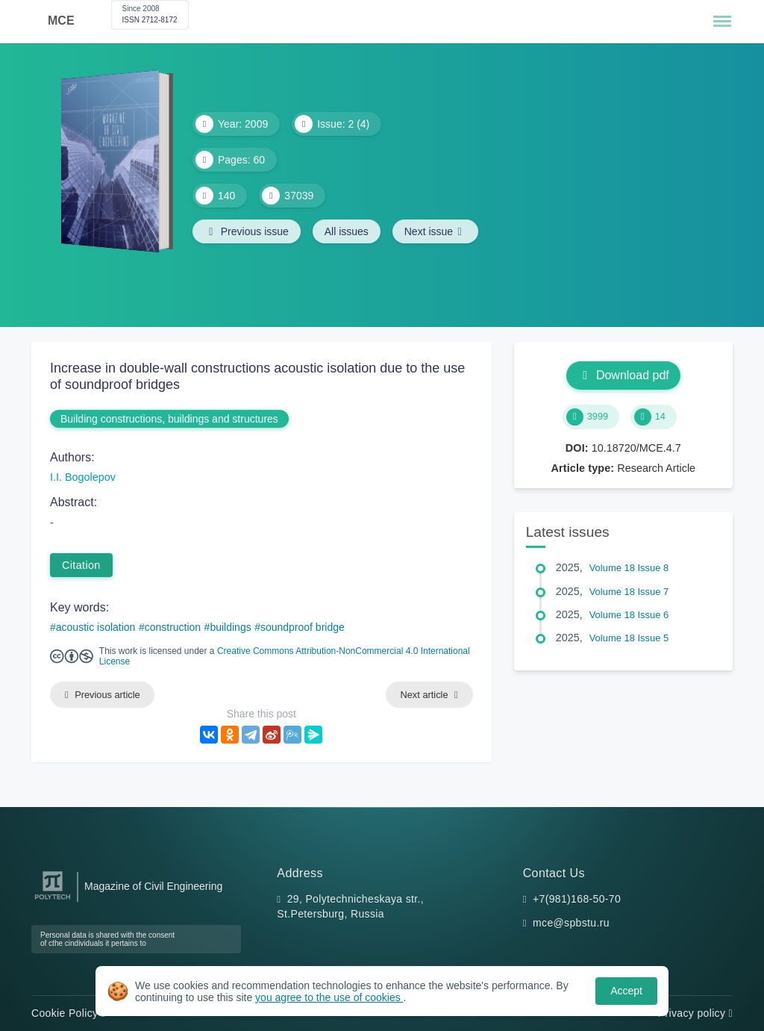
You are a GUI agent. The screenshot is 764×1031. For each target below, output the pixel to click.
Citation (81, 565)
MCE (61, 20)
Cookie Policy (68, 1013)
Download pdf (623, 375)
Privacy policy (695, 1013)
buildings (230, 627)
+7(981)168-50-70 (577, 899)
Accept (626, 991)
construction (173, 627)
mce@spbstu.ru (571, 923)
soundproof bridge (302, 627)
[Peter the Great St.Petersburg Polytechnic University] (52, 900)
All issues (347, 231)
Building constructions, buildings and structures (169, 419)
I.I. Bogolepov (83, 477)
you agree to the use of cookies (329, 997)
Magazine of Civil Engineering (153, 886)
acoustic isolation (96, 627)
